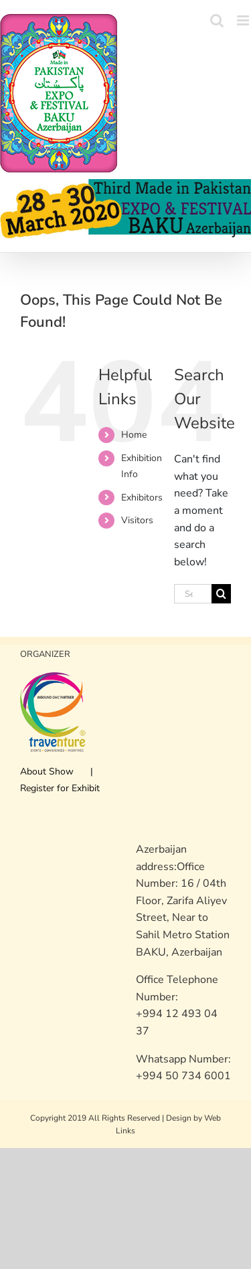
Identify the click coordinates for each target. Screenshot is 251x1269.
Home (134, 434)
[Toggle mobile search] (217, 20)
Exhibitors (142, 497)
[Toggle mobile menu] (244, 20)
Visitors (137, 520)
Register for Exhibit (60, 788)
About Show (47, 771)
